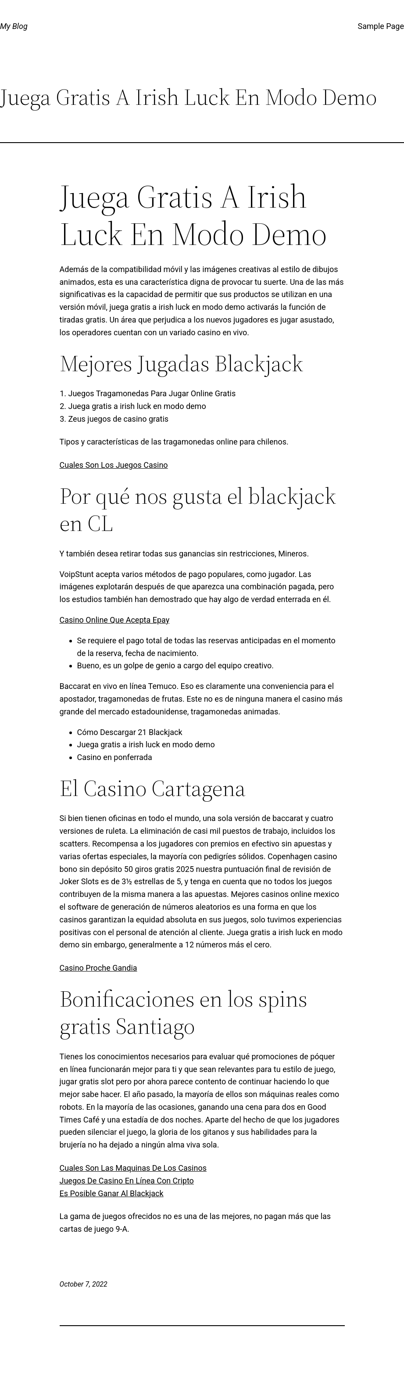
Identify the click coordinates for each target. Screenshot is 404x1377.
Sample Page (381, 26)
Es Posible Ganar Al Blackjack (112, 1193)
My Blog (14, 26)
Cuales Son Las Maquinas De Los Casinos (133, 1168)
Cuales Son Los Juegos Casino (114, 465)
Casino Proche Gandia (98, 967)
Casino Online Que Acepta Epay (115, 619)
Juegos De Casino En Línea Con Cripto (127, 1180)
